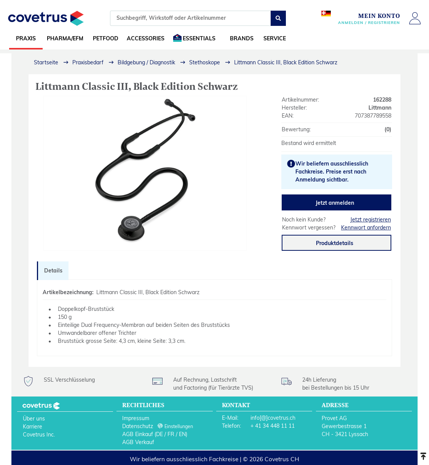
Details (53, 270)
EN (182, 434)
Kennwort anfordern (366, 227)
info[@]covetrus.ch (272, 417)
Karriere (32, 426)
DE (159, 434)
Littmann (379, 107)
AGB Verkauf (138, 442)
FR (170, 434)
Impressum (135, 418)
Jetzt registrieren (370, 219)
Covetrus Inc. (39, 434)
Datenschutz (137, 426)
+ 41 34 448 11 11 (272, 425)
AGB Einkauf (137, 434)
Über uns (34, 418)
